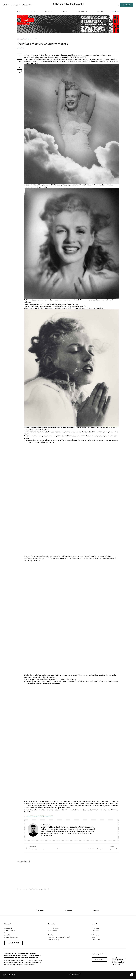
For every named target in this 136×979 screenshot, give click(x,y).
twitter (96, 910)
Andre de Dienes (31, 816)
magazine (100, 11)
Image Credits (96, 939)
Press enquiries (8, 933)
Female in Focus (52, 933)
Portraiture (26, 38)
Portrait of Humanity (54, 928)
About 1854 (95, 928)
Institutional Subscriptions (11, 937)
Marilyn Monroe (39, 816)
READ (5, 5)
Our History (95, 930)
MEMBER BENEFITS (13, 943)
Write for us (95, 935)
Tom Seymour (21, 48)
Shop (93, 937)
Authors (94, 933)
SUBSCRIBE (126, 5)
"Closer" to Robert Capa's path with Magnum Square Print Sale (33, 889)
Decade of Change (53, 939)
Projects (64, 11)
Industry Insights (82, 11)
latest (19, 11)
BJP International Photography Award (59, 937)
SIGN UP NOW (99, 959)
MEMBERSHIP (26, 5)
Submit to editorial (9, 930)
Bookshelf (48, 11)
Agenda (33, 11)
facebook (68, 910)
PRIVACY (9, 974)
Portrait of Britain (53, 930)
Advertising (7, 935)
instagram (39, 910)
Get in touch (8, 928)
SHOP (13, 974)
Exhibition (19, 38)
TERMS (4, 974)
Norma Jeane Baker (48, 816)
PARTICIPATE (15, 5)
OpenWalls (51, 935)
